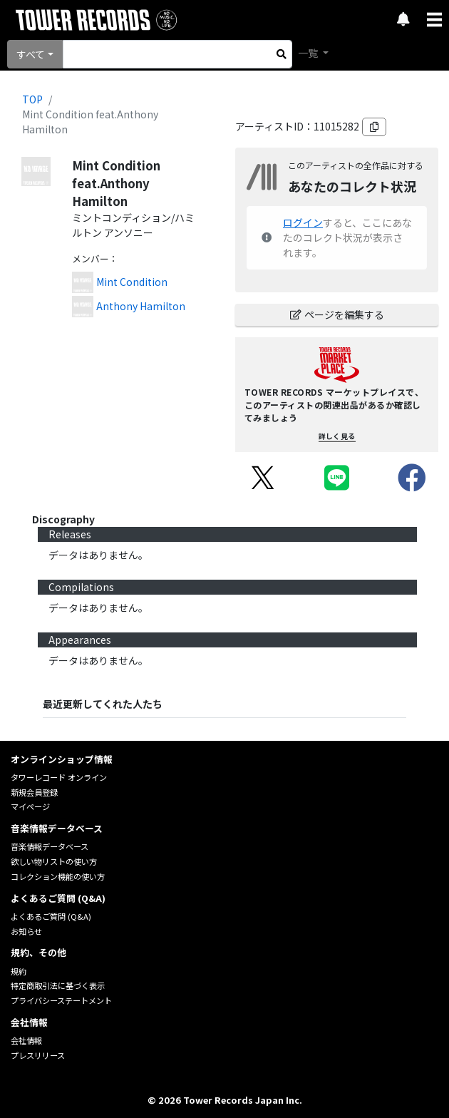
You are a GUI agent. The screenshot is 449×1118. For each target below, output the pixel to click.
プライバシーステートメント (61, 1000)
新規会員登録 (34, 792)
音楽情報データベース (49, 846)
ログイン (303, 222)
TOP (32, 99)
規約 (18, 971)
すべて (30, 54)
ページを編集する (337, 314)
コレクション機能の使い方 (58, 876)
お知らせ (26, 931)
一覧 (309, 53)
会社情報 (26, 1040)
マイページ (30, 806)
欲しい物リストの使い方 (54, 861)
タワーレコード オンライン (59, 777)
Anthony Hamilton (140, 306)
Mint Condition (131, 282)
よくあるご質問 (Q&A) (51, 916)
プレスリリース (38, 1055)
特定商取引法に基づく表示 (58, 985)
